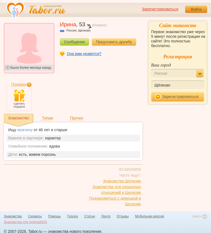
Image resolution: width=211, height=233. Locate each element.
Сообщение (74, 42)
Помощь (54, 216)
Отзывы (123, 216)
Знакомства (13, 216)
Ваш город (161, 65)
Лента (105, 216)
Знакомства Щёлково (122, 181)
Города (72, 216)
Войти (196, 9)
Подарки (18, 84)
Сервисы (35, 216)
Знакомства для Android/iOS (25, 222)
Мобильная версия (149, 216)
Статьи (89, 216)
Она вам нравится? (84, 53)
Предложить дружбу (114, 42)
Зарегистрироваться (160, 9)
